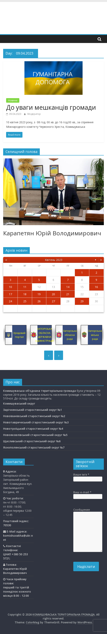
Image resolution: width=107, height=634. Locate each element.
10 (10, 287)
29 (82, 301)
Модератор (34, 114)
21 (67, 294)
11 (24, 287)
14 (67, 287)
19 (39, 294)
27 (53, 301)
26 (39, 301)
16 (96, 287)
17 (10, 294)
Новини (12, 100)
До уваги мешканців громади (51, 107)
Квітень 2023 (53, 260)
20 (53, 294)
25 (24, 301)
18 (24, 294)
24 (10, 301)
